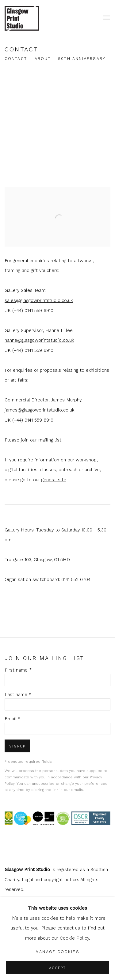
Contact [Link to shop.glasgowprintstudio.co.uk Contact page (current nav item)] (16, 58)
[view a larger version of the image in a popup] (57, 192)
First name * (18, 670)
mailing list (49, 440)
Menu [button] (105, 18)
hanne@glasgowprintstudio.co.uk (39, 340)
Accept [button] (57, 968)
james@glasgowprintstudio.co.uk (40, 410)
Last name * (18, 694)
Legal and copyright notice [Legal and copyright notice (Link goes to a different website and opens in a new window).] (50, 879)
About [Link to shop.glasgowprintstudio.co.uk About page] (43, 58)
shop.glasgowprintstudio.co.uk (32, 18)
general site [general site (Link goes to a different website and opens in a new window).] (53, 480)
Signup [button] (17, 746)
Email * (13, 718)
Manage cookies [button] (57, 951)
